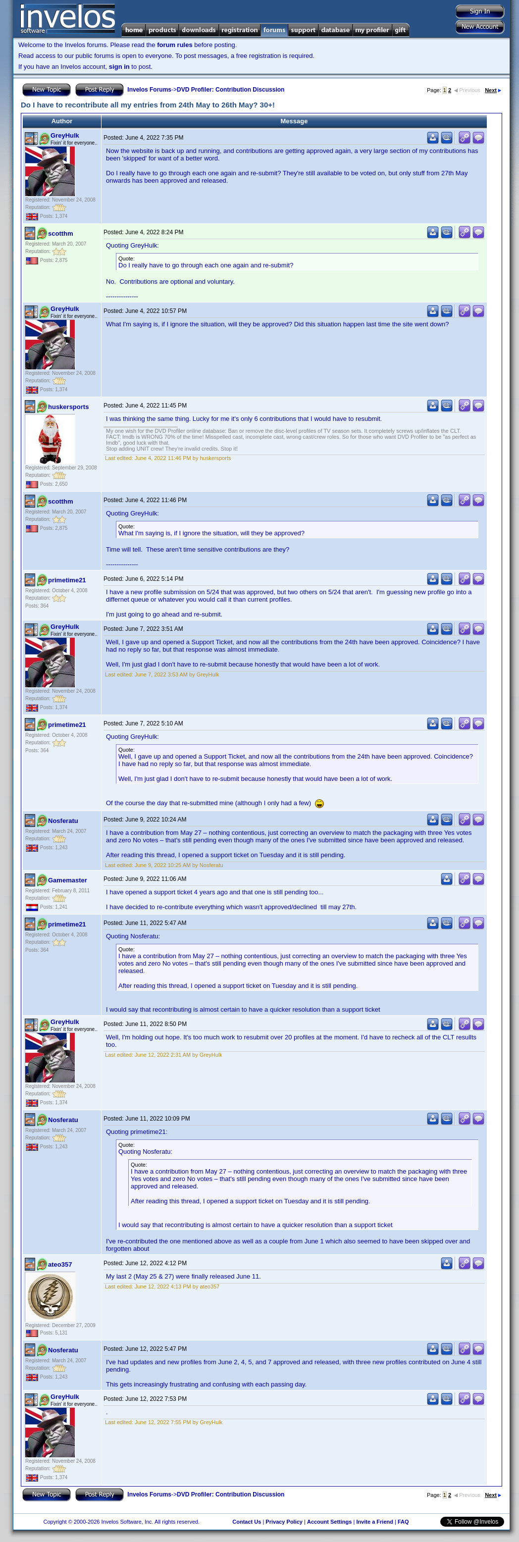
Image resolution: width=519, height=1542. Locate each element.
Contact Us (246, 1522)
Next (493, 90)
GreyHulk (65, 135)
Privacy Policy (284, 1522)
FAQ (403, 1522)
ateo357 (60, 1264)
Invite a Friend (374, 1522)
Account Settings (329, 1522)
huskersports (68, 407)
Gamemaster (67, 880)
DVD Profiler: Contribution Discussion (230, 89)
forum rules (175, 45)
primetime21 (67, 580)
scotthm (60, 233)
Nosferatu (63, 820)
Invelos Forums (149, 89)
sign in (119, 66)
